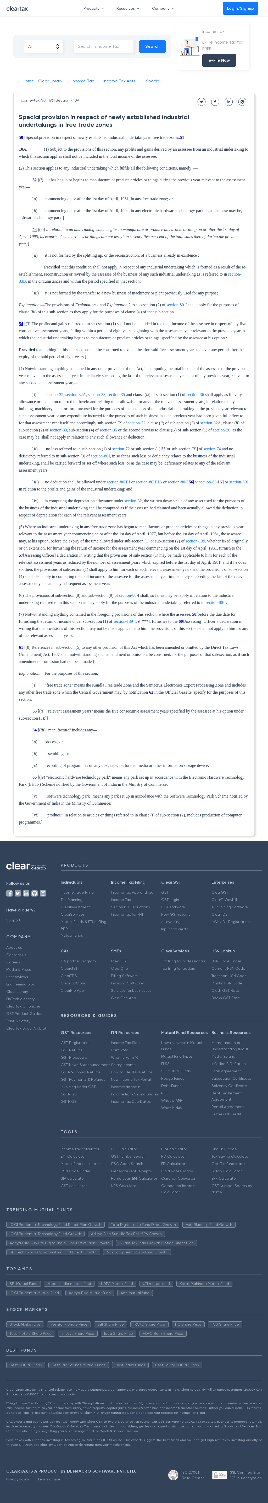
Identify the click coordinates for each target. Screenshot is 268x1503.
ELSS (165, 1064)
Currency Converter (178, 1178)
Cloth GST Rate (225, 990)
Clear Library (17, 991)
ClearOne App (123, 998)
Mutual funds (72, 935)
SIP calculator (73, 1178)
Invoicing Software (127, 983)
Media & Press (18, 969)
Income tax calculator (80, 1149)
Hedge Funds (172, 1078)
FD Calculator (173, 1164)
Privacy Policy (17, 1479)
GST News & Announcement (85, 1065)
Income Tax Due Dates (131, 1101)
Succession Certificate (231, 1078)
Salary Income (123, 1065)
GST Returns (71, 1050)
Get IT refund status (229, 1164)
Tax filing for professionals (183, 961)
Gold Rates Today (177, 1171)
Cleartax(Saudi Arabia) (26, 1028)
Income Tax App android (132, 892)
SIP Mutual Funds (176, 1071)
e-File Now (219, 60)
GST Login (170, 900)
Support (13, 920)
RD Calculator (173, 1156)
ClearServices (73, 914)
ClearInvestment (75, 907)
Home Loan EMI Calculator (134, 1178)
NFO (165, 1093)
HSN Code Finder (226, 961)
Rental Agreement (227, 1107)
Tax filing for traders (178, 968)
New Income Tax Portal (131, 1079)
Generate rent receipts (131, 1171)
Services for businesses (131, 990)
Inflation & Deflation (228, 1064)
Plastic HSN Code (226, 983)
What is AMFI (172, 1100)
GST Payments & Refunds (83, 1079)
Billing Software (124, 976)
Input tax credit (174, 929)
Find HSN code (224, 1149)
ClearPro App (72, 990)
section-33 (96, 394)
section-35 (116, 394)
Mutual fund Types (177, 1056)
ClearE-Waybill (224, 900)
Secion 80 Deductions (130, 907)
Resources (129, 8)
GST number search (128, 1156)
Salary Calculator (226, 1171)
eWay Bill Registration (230, 922)
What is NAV (171, 1108)
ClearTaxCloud (73, 983)
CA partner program (78, 961)
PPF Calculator (124, 1149)
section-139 (195, 541)
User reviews (17, 977)
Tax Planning (71, 900)
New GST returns (175, 914)
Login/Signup (240, 8)
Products (95, 8)
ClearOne (119, 968)
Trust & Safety (18, 1021)
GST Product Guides (24, 1013)
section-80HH (118, 482)
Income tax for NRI (127, 914)
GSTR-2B (69, 1094)
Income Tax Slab (125, 1043)
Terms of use (48, 1479)
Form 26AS (120, 1050)
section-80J (100, 456)
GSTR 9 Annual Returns (80, 1072)
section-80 (175, 305)
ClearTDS (219, 914)
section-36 (195, 394)
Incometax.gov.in (125, 1087)
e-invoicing (171, 922)
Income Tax (121, 900)
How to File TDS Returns (132, 1072)
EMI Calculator (73, 1156)
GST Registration (76, 1043)
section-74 (212, 449)
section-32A (75, 394)
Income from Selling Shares (135, 1094)
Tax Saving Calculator (230, 1156)
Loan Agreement (226, 1071)
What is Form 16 (124, 1057)
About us (14, 947)
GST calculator (74, 1186)
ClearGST (219, 892)
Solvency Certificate (229, 1086)
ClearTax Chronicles (23, 1006)
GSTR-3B (69, 1101)
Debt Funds (171, 1086)
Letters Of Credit (226, 1114)
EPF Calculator (224, 1178)
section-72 (121, 449)
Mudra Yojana (223, 1056)
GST (165, 892)
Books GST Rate (225, 998)
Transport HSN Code (229, 976)
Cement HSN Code (228, 968)
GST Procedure (74, 1057)
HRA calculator (174, 1149)
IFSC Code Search (127, 1164)
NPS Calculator (124, 1186)
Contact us (16, 955)
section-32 (54, 394)
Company (164, 8)
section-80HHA (149, 482)
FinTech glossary (20, 999)
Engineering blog (20, 984)
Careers (13, 962)
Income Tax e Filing (77, 892)
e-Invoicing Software (229, 907)
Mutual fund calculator (80, 1164)
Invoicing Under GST (78, 1087)
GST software (173, 907)
